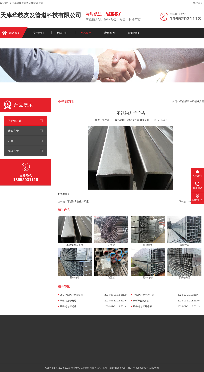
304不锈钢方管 (141, 300)
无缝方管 (13, 150)
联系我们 (133, 32)
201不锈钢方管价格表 (71, 294)
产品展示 (85, 32)
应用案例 (109, 32)
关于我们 (38, 32)
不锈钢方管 (14, 120)
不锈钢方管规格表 (142, 306)
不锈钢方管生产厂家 (78, 201)
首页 (174, 101)
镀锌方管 (13, 130)
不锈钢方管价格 (68, 300)
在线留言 (198, 3)
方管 (10, 140)
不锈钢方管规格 (68, 306)
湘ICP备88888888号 (138, 367)
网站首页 (14, 32)
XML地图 (154, 367)
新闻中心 (62, 32)
